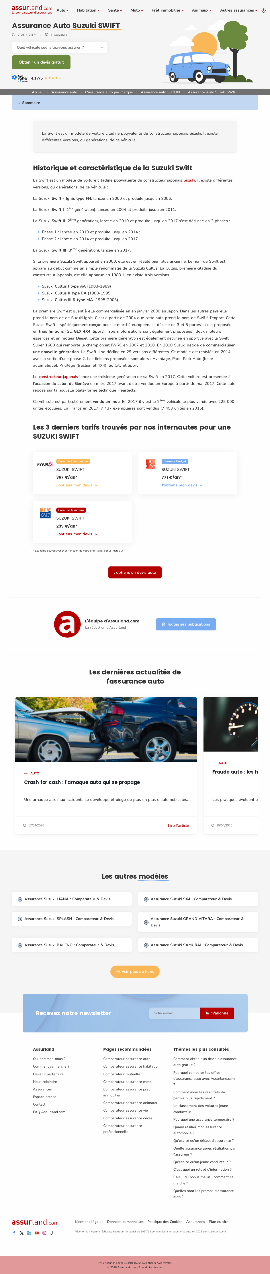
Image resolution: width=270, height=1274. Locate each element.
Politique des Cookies (164, 1221)
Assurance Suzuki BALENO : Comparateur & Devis (66, 945)
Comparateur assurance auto (127, 1058)
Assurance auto (64, 92)
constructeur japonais (58, 376)
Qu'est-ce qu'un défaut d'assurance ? (203, 1140)
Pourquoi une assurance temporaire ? (203, 1119)
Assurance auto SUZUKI (160, 92)
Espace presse (44, 1096)
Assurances (42, 1089)
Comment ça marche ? (51, 1066)
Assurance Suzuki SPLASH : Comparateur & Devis (65, 919)
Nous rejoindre (45, 1081)
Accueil (38, 92)
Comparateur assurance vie (125, 1110)
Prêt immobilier (166, 10)
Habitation (86, 10)
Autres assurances (237, 10)
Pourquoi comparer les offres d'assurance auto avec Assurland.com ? (204, 1078)
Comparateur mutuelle (121, 1074)
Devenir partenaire (48, 1074)
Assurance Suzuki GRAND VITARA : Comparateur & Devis (194, 922)
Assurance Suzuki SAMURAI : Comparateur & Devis (193, 945)
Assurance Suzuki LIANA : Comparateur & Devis (64, 899)
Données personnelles (125, 1221)
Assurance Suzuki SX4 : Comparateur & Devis (188, 899)
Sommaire (31, 102)
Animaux (200, 10)
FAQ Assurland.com (49, 1112)
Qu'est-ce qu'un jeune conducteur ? (202, 1162)
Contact (39, 1104)
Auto (61, 10)
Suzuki (189, 180)
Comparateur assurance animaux (130, 1102)
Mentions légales (89, 1221)
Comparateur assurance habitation (131, 1066)
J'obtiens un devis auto (135, 572)
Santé (113, 10)
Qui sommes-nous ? (49, 1058)
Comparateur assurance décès (128, 1118)
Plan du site (218, 1221)
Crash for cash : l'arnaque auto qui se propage (82, 782)
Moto (135, 10)
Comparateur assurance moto (127, 1081)
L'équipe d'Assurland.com (112, 621)
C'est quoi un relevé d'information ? (202, 1169)
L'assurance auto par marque (109, 92)
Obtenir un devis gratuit (41, 62)
